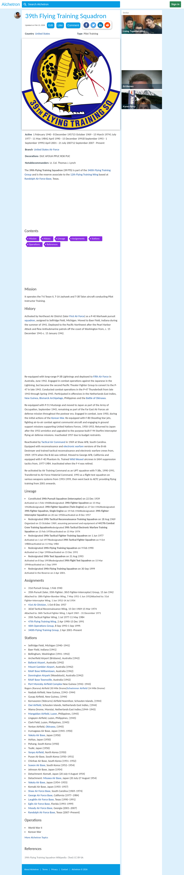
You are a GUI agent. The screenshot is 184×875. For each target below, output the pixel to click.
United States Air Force (46, 149)
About (31, 869)
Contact (64, 869)
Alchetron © (80, 869)
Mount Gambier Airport (41, 666)
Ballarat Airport (36, 662)
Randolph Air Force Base (38, 178)
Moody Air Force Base (40, 808)
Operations (34, 244)
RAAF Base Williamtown (41, 671)
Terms (45, 869)
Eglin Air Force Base (39, 803)
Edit (50, 25)
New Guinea (31, 398)
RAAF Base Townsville (40, 679)
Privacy (54, 869)
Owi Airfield (34, 705)
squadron (30, 320)
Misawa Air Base (52, 778)
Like (60, 25)
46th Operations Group (41, 625)
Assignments (78, 238)
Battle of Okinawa (96, 398)
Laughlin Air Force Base (41, 799)
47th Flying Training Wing (42, 621)
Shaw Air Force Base (39, 791)
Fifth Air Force (101, 376)
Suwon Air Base (36, 765)
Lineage (61, 238)
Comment (73, 25)
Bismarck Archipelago (51, 398)
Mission (33, 238)
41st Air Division (37, 604)
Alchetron (11, 4)
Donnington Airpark (39, 675)
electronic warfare (74, 446)
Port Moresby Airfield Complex (45, 684)
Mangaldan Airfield (38, 713)
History (47, 238)
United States (42, 33)
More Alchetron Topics (36, 837)
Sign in (175, 4)
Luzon (54, 713)
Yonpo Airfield (36, 752)
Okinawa (50, 726)
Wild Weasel (77, 459)
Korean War (57, 418)
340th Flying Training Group (43, 630)
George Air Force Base (40, 795)
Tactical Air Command (53, 442)
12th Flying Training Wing (84, 174)
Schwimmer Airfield (77, 688)
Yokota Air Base (36, 735)
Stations (96, 238)
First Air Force (76, 316)
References (52, 244)
